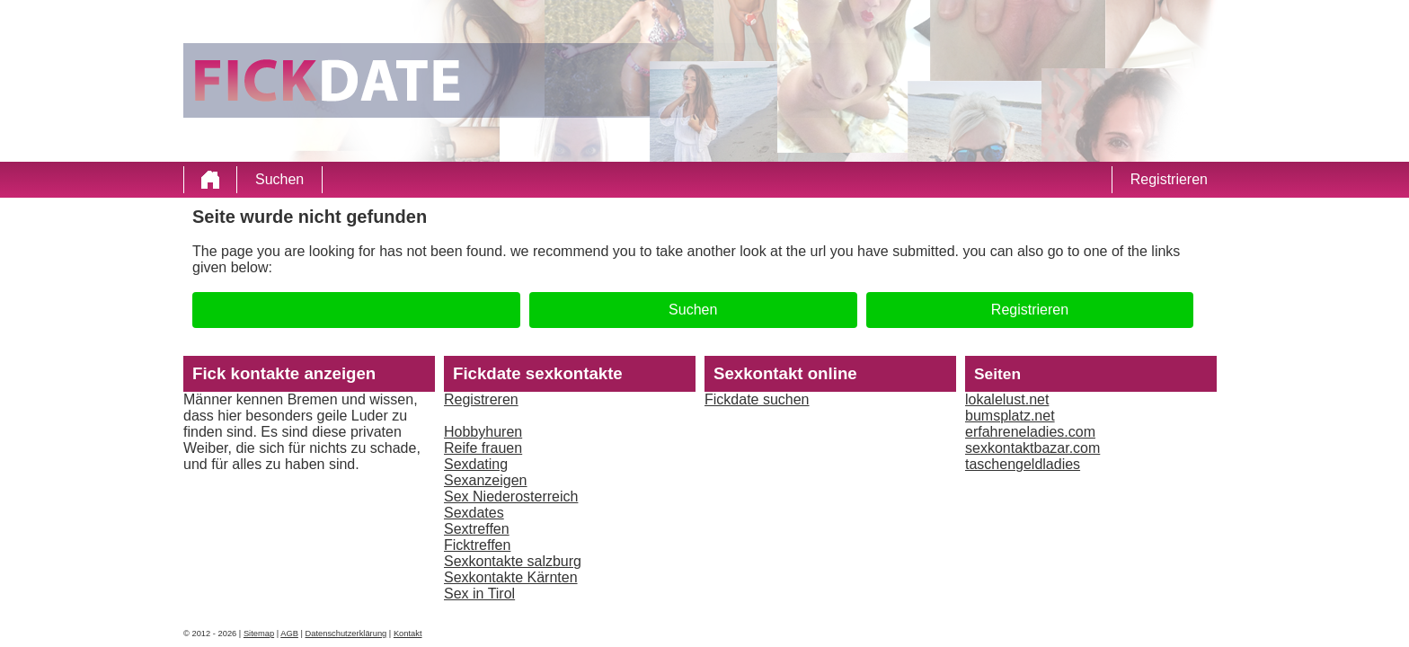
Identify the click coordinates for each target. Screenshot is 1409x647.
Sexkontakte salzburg (512, 561)
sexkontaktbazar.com (1032, 448)
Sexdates (474, 512)
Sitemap (259, 633)
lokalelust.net (1007, 399)
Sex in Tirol (479, 593)
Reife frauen (483, 448)
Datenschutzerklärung (346, 633)
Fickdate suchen (757, 399)
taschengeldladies (1022, 464)
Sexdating (476, 464)
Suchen (279, 179)
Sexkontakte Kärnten (511, 577)
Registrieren (1169, 179)
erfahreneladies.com (1030, 431)
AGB (289, 633)
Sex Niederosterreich (511, 496)
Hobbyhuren (483, 431)
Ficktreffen (477, 545)
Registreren (481, 399)
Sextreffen (477, 528)
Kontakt (408, 633)
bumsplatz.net (1010, 415)
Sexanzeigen (485, 480)
